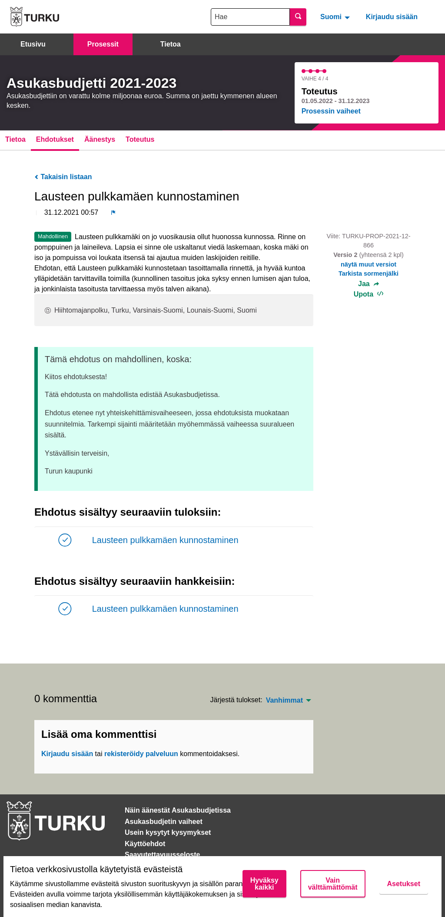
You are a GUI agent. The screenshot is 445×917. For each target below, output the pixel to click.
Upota (369, 294)
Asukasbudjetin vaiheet (164, 821)
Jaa (368, 283)
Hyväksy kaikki (264, 884)
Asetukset (403, 883)
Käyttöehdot (145, 843)
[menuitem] (336, 16)
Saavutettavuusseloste (162, 854)
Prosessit (103, 44)
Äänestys (99, 139)
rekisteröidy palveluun (141, 753)
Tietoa (170, 44)
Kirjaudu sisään (392, 16)
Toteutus (140, 139)
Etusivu (33, 44)
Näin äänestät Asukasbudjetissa (178, 810)
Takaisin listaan (63, 176)
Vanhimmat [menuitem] (284, 700)
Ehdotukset (55, 139)
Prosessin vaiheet (331, 111)
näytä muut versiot (368, 264)
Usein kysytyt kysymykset (168, 832)
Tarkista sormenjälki (369, 273)
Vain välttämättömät (333, 884)
